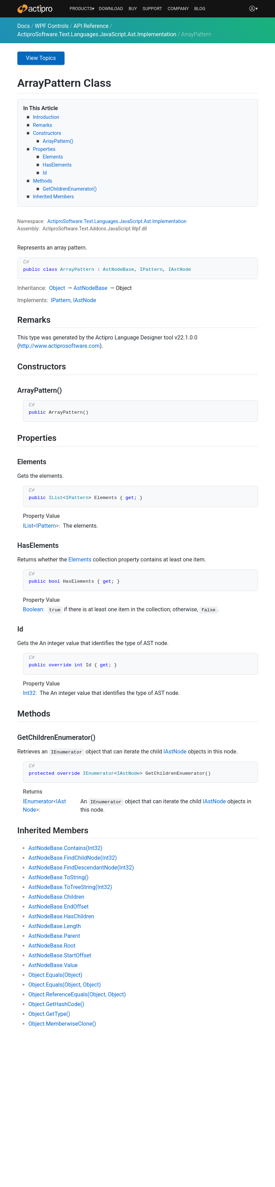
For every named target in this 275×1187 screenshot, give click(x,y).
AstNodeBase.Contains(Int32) (65, 848)
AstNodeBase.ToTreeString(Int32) (70, 887)
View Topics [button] (41, 58)
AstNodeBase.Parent (54, 936)
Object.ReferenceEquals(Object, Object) (77, 994)
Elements (53, 157)
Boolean (33, 609)
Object (57, 288)
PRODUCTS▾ (82, 8)
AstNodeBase (90, 288)
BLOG (199, 8)
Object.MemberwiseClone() (62, 1023)
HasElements (57, 165)
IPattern (60, 300)
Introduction (46, 117)
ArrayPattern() (58, 141)
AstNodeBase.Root (52, 945)
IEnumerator (38, 801)
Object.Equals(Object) (56, 975)
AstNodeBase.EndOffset (59, 906)
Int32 (29, 693)
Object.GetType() (49, 1014)
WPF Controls (52, 26)
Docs (23, 26)
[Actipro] (34, 9)
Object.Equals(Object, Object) (65, 984)
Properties (44, 149)
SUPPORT (152, 8)
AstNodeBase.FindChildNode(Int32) (73, 858)
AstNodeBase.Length (55, 926)
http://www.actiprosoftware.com (59, 346)
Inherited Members (53, 196)
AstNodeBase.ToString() (59, 877)
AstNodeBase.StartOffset (60, 955)
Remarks (42, 125)
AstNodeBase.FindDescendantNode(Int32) (81, 867)
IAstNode (84, 300)
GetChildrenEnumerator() (70, 189)
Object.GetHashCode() (56, 1004)
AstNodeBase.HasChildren (61, 916)
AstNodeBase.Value (53, 965)
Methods (42, 181)
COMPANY (178, 8)
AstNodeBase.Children (56, 897)
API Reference (91, 26)
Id (45, 173)
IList (28, 525)
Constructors (47, 133)
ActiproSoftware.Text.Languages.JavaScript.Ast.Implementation (96, 34)
